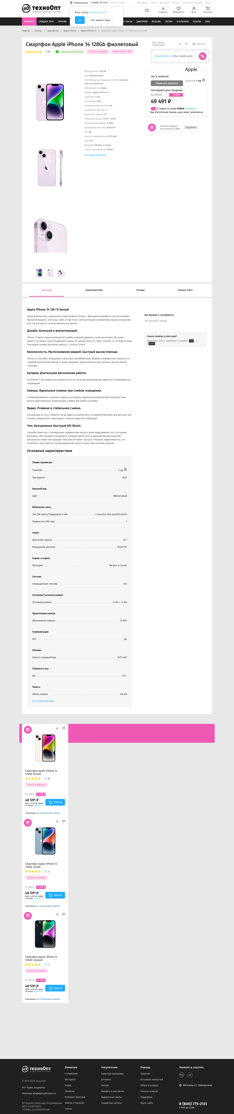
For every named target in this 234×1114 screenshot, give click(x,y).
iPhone (62, 21)
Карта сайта (146, 1103)
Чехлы (197, 21)
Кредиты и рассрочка (112, 1091)
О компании (71, 1073)
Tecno (169, 21)
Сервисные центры (111, 1103)
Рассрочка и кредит (192, 2)
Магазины (142, 2)
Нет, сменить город (100, 20)
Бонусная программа (112, 1073)
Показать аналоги (167, 83)
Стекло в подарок (98, 51)
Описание (46, 290)
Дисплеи (142, 21)
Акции (68, 1085)
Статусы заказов (149, 1091)
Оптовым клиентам (75, 1097)
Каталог (29, 21)
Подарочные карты (111, 1097)
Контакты (70, 1091)
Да (79, 20)
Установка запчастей (151, 1079)
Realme (156, 21)
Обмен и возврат (149, 1085)
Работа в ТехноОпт (74, 1103)
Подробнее (191, 108)
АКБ (207, 21)
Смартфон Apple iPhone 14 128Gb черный (41, 958)
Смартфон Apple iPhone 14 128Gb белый (41, 772)
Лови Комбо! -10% (122, 51)
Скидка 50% (46, 21)
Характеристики (94, 290)
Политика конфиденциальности (39, 1093)
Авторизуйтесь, (163, 56)
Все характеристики (95, 155)
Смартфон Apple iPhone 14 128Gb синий (41, 865)
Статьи (153, 2)
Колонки (183, 21)
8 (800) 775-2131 (193, 1103)
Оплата (175, 2)
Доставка (164, 2)
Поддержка (146, 1097)
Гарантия (145, 1073)
